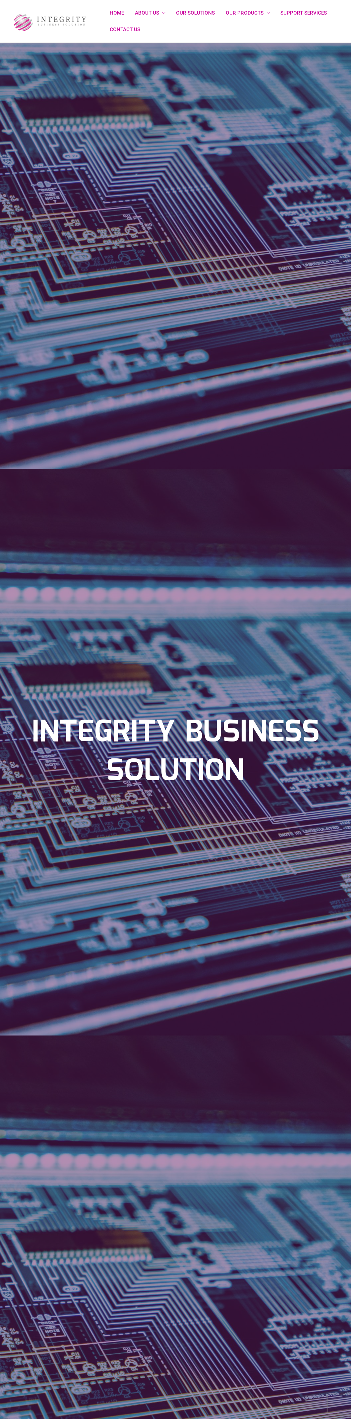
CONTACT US (124, 29)
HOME (116, 13)
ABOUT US (146, 13)
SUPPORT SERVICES (300, 13)
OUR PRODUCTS (242, 13)
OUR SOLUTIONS (193, 13)
